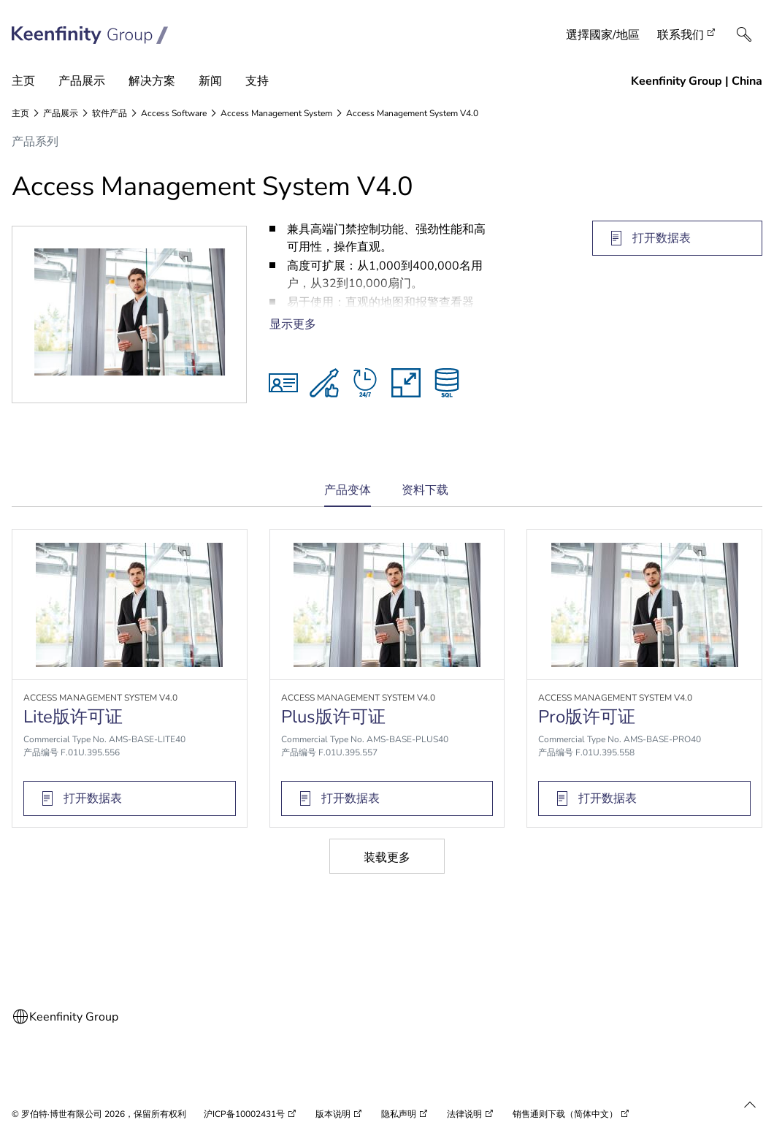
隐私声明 (398, 1114)
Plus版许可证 (333, 716)
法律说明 (464, 1114)
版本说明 (332, 1114)
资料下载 (425, 490)
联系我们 (680, 35)
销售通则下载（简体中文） (565, 1114)
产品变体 (347, 495)
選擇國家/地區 (603, 35)
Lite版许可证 (73, 716)
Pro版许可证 (586, 716)
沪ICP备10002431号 (244, 1114)
